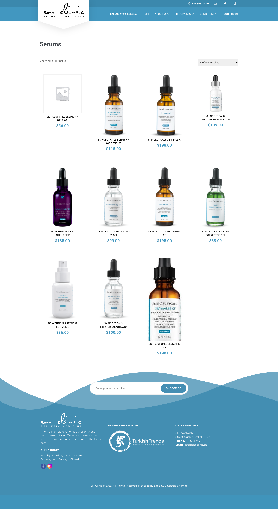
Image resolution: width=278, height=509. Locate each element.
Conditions (208, 14)
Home (146, 14)
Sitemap (182, 485)
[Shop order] (218, 62)
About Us (162, 14)
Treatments (185, 14)
